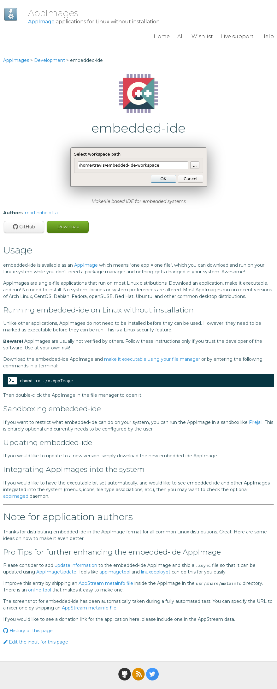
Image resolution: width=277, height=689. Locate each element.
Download (68, 226)
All (180, 36)
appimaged (15, 496)
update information (76, 565)
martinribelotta (41, 213)
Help (267, 36)
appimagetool (114, 572)
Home (162, 36)
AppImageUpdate (56, 572)
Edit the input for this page (35, 642)
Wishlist (202, 36)
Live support (237, 36)
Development (49, 60)
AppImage (41, 22)
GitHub (24, 226)
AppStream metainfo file (106, 583)
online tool (39, 590)
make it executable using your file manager (152, 359)
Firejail (255, 422)
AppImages (53, 13)
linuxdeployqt (155, 572)
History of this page (28, 630)
